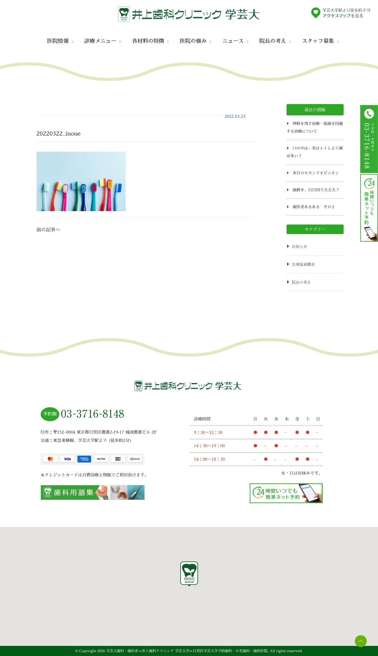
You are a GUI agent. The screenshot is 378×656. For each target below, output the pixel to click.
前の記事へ (48, 229)
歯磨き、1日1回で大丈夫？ (315, 190)
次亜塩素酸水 (303, 264)
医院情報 (58, 41)
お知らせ (299, 247)
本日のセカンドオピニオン (315, 173)
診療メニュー (100, 41)
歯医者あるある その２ (313, 207)
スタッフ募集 (318, 41)
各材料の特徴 (148, 41)
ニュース (233, 41)
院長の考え (273, 41)
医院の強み (193, 41)
